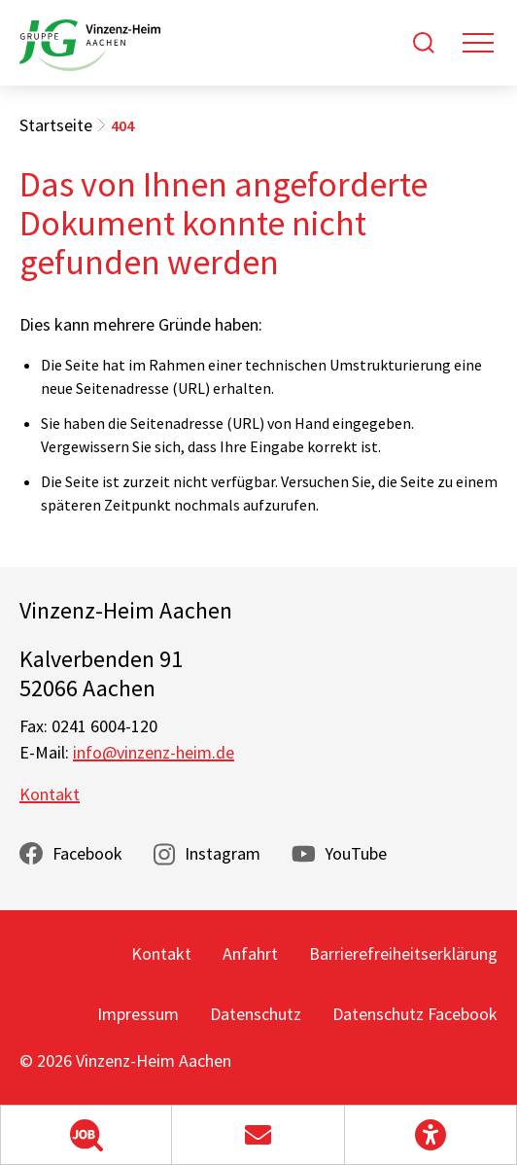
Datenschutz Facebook (415, 1014)
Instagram (222, 853)
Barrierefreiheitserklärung (403, 953)
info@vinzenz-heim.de (153, 752)
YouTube (356, 853)
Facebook (87, 853)
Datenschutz (255, 1014)
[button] (86, 1135)
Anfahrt (250, 953)
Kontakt (49, 794)
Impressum (138, 1014)
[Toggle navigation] (478, 42)
